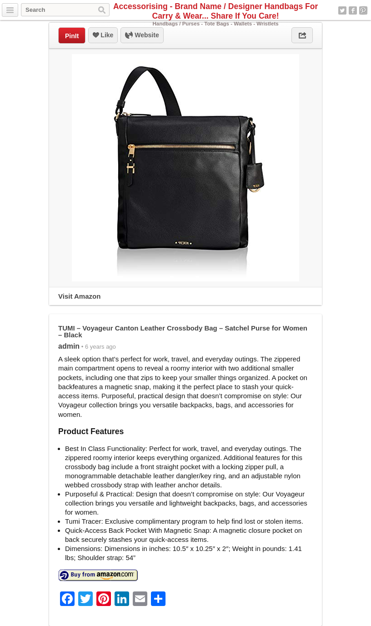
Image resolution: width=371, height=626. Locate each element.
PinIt (72, 36)
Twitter (342, 10)
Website (142, 35)
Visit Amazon (79, 296)
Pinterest (363, 10)
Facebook (352, 10)
